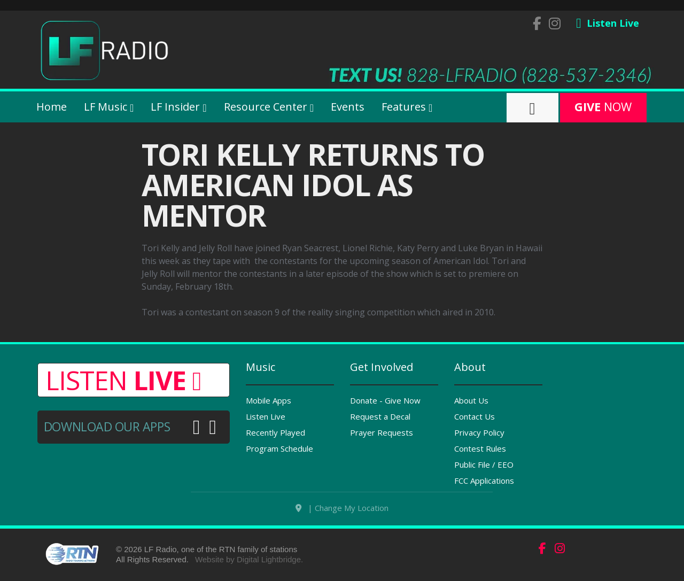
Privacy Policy (479, 432)
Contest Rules (480, 448)
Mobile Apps (268, 400)
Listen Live (265, 416)
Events (347, 106)
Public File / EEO (484, 464)
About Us (471, 400)
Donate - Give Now (385, 400)
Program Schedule (279, 448)
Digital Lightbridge (269, 564)
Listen (123, 380)
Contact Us (474, 416)
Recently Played (275, 432)
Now (603, 106)
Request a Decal (380, 416)
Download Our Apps (107, 426)
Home (51, 106)
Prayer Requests (381, 432)
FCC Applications (484, 480)
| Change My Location (342, 512)
